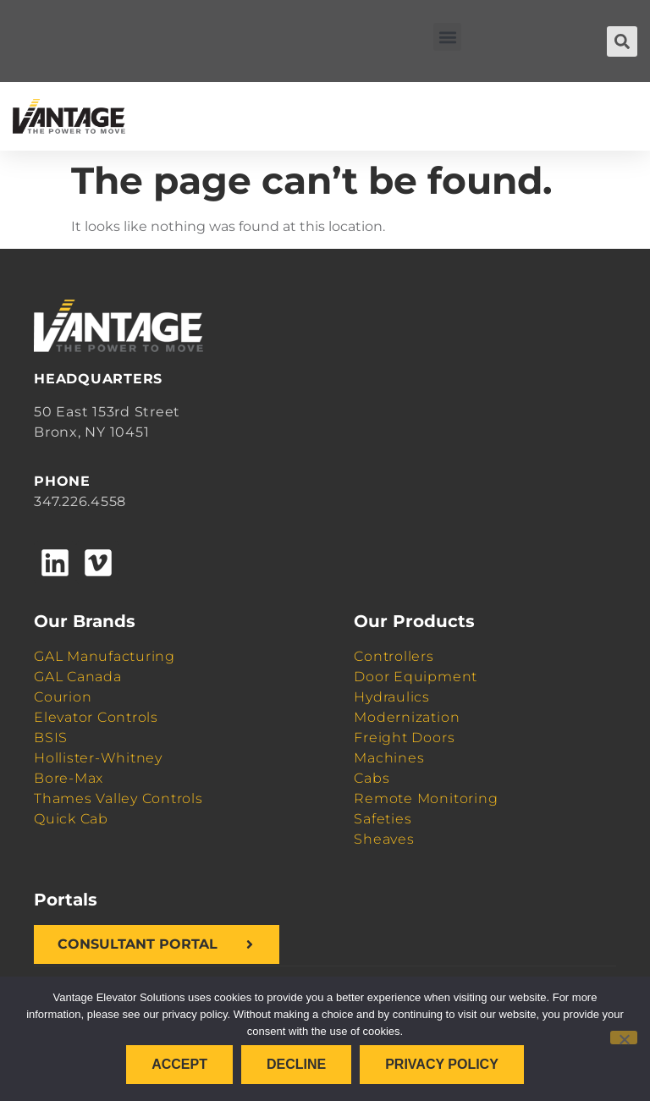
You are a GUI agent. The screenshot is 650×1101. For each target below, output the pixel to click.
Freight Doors (404, 737)
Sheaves (384, 839)
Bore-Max (68, 778)
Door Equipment (415, 677)
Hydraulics (392, 697)
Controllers (393, 656)
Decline (296, 1064)
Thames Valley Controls (118, 798)
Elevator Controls (96, 717)
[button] (447, 37)
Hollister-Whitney (98, 758)
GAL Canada (78, 677)
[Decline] (623, 1037)
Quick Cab (71, 819)
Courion (62, 697)
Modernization (407, 717)
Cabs (371, 778)
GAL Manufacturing (104, 656)
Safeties (382, 819)
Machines (389, 758)
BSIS (51, 737)
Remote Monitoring (426, 798)
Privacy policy (442, 1064)
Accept (179, 1064)
